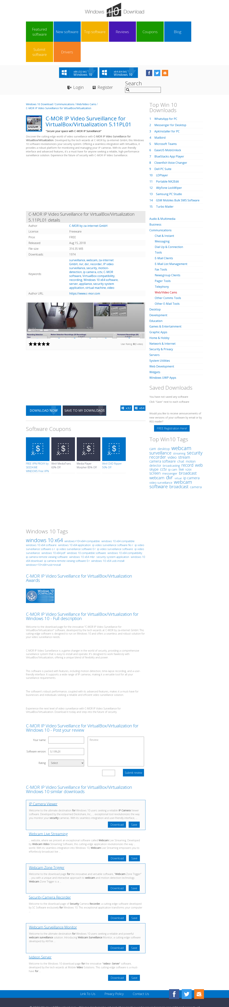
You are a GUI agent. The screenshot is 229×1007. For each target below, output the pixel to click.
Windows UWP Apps (162, 354)
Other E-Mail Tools (167, 281)
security (91, 248)
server (73, 264)
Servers (154, 331)
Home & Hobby (159, 315)
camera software (162, 437)
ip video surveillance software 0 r (76, 529)
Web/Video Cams (86, 84)
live (181, 445)
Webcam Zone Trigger (46, 847)
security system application (112, 537)
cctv (99, 252)
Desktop (155, 287)
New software (59, 32)
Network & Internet (162, 320)
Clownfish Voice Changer (171, 143)
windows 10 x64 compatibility (125, 533)
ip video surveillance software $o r (112, 525)
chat (180, 437)
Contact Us (141, 974)
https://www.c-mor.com (84, 273)
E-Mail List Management (171, 243)
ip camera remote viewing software (47, 537)
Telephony (162, 265)
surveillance (77, 240)
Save (134, 805)
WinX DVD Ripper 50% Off (112, 445)
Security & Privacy (161, 326)
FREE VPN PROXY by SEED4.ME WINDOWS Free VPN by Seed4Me (37, 449)
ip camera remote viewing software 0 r (67, 540)
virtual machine (95, 268)
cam (152, 424)
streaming (179, 429)
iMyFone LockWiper (169, 168)
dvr (87, 244)
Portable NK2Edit (167, 161)
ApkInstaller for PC (167, 111)
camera (196, 462)
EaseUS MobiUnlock (167, 130)
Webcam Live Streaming (48, 813)
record (187, 441)
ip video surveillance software (115, 529)
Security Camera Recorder (50, 877)
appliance (85, 264)
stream (184, 433)
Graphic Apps (158, 309)
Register (105, 67)
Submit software (169, 32)
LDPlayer (162, 155)
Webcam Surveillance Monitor (53, 907)
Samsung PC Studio (169, 174)
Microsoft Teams (165, 124)
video (110, 268)
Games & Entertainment (165, 304)
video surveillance (160, 458)
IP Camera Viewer (43, 783)
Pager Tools (163, 259)
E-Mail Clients (164, 237)
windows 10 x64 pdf (53, 533)
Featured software (36, 32)
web (199, 441)
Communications (64, 84)
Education (156, 298)
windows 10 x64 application (74, 525)
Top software (81, 32)
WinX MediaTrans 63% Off (61, 445)
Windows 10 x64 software (101, 260)
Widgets (154, 348)
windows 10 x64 (44, 519)
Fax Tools (161, 248)
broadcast (178, 462)
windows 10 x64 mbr (82, 537)
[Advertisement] (85, 165)
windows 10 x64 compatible (118, 521)
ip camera (89, 252)
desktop (164, 424)
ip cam (172, 445)
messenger (169, 449)
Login (78, 67)
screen (155, 448)
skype (154, 445)
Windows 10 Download (39, 84)
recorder (96, 244)
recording (75, 260)
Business (155, 204)
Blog (147, 31)
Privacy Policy (114, 974)
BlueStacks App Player (169, 136)
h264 (188, 445)
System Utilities (159, 337)
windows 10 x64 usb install (107, 541)
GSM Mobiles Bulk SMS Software (178, 180)
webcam (91, 240)
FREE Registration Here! (172, 404)
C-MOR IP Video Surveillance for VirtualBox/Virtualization (58, 88)
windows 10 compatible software (86, 533)
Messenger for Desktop (170, 105)
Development (158, 293)
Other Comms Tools (168, 276)
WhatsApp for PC (165, 99)
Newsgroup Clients (168, 254)
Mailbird (159, 117)
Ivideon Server (40, 937)
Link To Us (87, 974)
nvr (81, 244)
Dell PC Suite (162, 149)
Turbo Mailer (165, 186)
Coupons (125, 31)
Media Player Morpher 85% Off (87, 445)
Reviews (103, 31)
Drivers (192, 31)
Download (116, 805)
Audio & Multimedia (162, 199)
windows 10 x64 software (41, 525)
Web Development (161, 343)
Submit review (133, 753)
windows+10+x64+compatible (82, 521)
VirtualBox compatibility (98, 256)
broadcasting (171, 441)
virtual (178, 454)
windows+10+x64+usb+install (43, 544)
